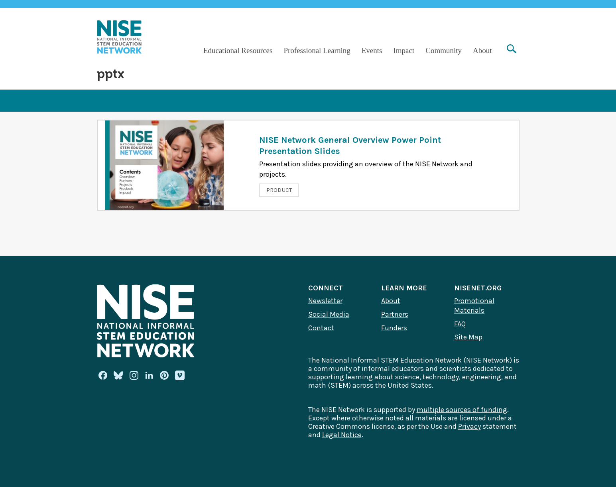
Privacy (469, 426)
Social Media (328, 314)
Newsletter (325, 300)
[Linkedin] (149, 375)
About (482, 50)
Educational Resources (238, 50)
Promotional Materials (474, 305)
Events (372, 50)
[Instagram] (134, 375)
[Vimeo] (179, 375)
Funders (394, 327)
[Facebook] (103, 375)
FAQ (460, 323)
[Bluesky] (118, 375)
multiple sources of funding (462, 409)
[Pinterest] (164, 375)
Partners (394, 314)
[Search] (512, 49)
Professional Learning (316, 50)
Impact (403, 50)
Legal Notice (342, 434)
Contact (321, 327)
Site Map (468, 337)
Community (443, 50)
